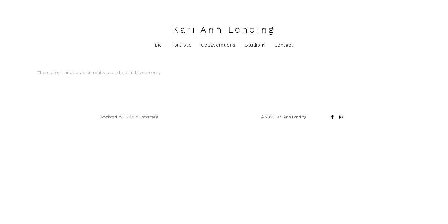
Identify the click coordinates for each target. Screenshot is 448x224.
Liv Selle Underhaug (141, 117)
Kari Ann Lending (224, 29)
